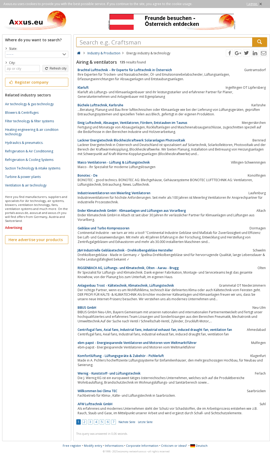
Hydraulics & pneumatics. (24, 142)
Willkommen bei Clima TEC (97, 391)
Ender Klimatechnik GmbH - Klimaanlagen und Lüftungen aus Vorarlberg (132, 210)
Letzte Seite (145, 422)
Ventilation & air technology (26, 185)
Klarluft (83, 87)
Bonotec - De (88, 175)
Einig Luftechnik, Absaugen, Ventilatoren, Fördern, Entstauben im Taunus (132, 122)
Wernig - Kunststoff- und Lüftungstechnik (109, 373)
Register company (29, 82)
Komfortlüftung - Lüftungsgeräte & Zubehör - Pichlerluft (121, 356)
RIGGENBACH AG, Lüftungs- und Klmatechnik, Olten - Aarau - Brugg (128, 268)
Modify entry (93, 446)
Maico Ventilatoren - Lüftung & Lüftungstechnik (114, 162)
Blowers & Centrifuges (22, 112)
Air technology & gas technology (29, 104)
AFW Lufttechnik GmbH (95, 404)
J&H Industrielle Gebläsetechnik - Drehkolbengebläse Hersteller (125, 250)
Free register (72, 446)
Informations (114, 446)
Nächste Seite (127, 422)
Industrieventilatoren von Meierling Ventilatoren (114, 193)
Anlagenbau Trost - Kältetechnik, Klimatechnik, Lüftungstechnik (126, 285)
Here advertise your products (36, 239)
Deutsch (199, 446)
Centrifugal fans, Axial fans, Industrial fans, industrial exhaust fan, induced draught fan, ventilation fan (155, 329)
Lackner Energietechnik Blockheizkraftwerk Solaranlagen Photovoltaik (131, 140)
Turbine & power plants (23, 176)
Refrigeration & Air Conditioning (29, 151)
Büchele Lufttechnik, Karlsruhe (100, 105)
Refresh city (55, 68)
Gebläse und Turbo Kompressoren (103, 228)
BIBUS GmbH (87, 307)
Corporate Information (142, 446)
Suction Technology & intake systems (32, 168)
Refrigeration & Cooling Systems (29, 159)
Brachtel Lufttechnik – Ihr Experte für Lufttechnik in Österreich (125, 70)
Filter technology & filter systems (29, 121)
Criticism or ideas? (174, 446)
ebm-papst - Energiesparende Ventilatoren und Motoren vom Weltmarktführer (137, 342)
